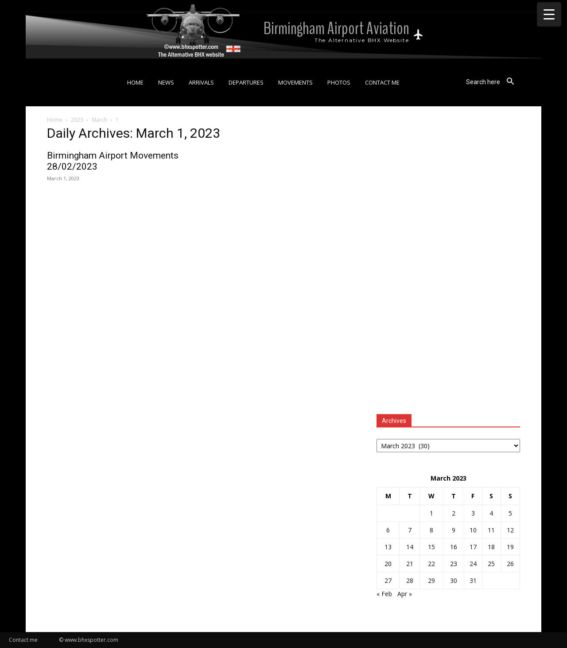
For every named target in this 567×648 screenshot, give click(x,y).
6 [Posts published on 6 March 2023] (388, 530)
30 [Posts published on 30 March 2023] (453, 580)
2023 (77, 120)
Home (54, 120)
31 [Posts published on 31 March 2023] (473, 580)
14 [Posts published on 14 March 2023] (409, 547)
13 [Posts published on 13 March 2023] (388, 547)
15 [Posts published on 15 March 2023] (431, 547)
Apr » (404, 594)
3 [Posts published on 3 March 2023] (473, 513)
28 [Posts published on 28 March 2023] (409, 580)
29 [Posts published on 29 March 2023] (431, 580)
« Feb (384, 594)
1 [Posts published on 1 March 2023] (431, 513)
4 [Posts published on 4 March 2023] (491, 513)
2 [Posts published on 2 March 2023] (453, 513)
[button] (493, 82)
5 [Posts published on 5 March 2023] (510, 513)
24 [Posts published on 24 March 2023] (473, 563)
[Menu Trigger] (549, 14)
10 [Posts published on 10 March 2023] (473, 530)
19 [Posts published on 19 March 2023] (510, 547)
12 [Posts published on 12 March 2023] (510, 530)
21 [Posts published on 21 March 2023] (409, 563)
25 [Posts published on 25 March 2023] (491, 563)
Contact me (23, 640)
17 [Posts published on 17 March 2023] (473, 547)
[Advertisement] (448, 262)
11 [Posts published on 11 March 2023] (491, 530)
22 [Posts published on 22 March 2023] (431, 563)
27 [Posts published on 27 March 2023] (388, 580)
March (99, 120)
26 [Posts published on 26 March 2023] (510, 563)
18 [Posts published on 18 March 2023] (491, 547)
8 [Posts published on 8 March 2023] (431, 530)
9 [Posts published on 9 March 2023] (453, 530)
